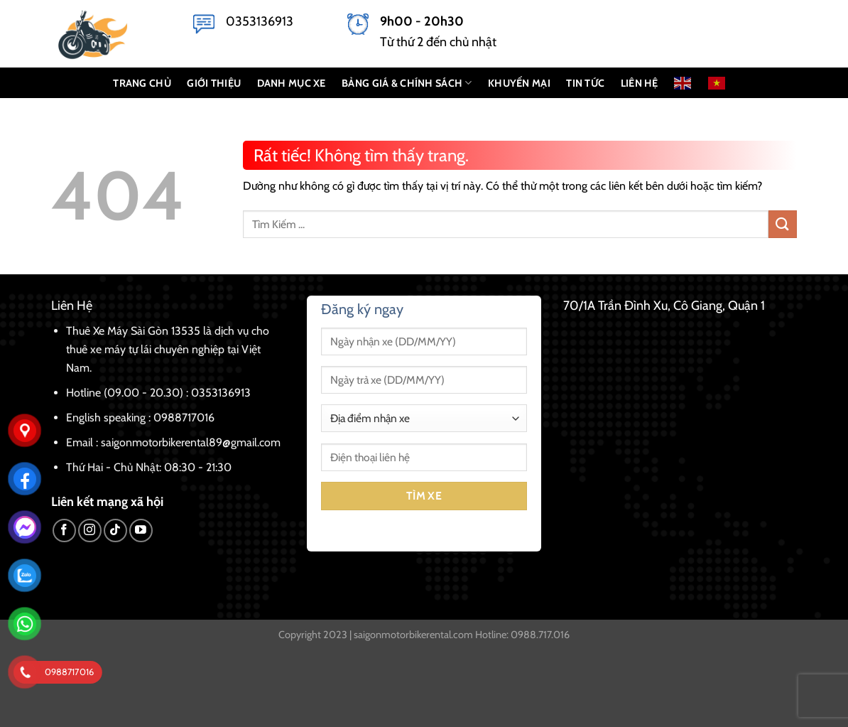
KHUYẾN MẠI (519, 83)
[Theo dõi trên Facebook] (64, 530)
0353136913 (259, 21)
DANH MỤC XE (291, 83)
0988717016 (183, 417)
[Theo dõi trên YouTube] (141, 530)
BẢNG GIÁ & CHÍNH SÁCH (407, 83)
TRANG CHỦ (142, 83)
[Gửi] (782, 224)
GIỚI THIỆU (214, 83)
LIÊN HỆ (639, 83)
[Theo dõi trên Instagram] (90, 530)
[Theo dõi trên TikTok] (115, 530)
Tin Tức (585, 83)
